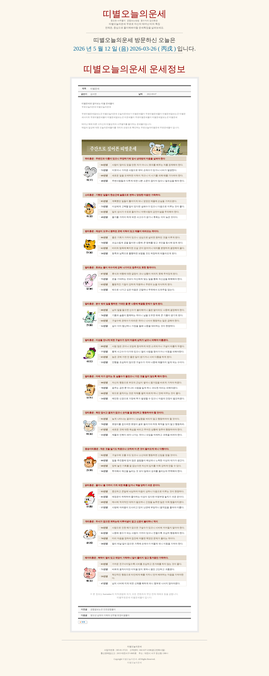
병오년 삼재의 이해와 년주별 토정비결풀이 (110, 615)
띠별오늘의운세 (134, 14)
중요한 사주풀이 (118, 20)
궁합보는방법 (133, 20)
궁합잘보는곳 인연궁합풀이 (103, 609)
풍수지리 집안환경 (149, 20)
